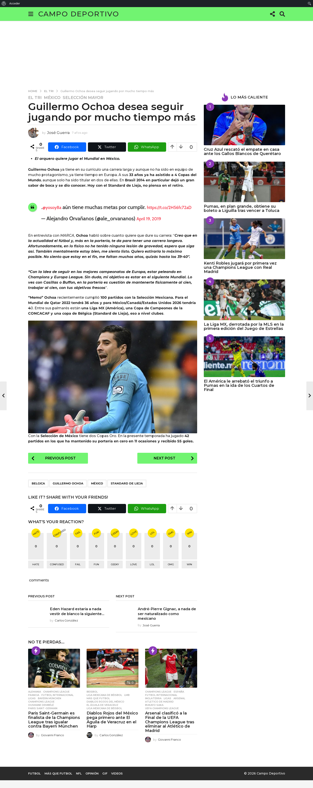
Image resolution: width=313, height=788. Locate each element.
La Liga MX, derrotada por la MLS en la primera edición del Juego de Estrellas (244, 326)
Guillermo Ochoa (68, 491)
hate (35, 572)
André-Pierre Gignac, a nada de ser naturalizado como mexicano (167, 621)
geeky (115, 572)
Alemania (34, 699)
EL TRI (35, 97)
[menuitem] (4, 3)
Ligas (32, 706)
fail (77, 572)
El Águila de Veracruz (102, 712)
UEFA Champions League (162, 716)
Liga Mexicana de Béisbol (104, 702)
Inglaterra (153, 706)
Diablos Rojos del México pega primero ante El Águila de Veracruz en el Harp (112, 727)
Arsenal (179, 706)
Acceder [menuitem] (14, 3)
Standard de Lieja (127, 491)
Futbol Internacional (57, 702)
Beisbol (92, 699)
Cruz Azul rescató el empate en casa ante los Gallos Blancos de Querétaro (242, 151)
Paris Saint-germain (42, 716)
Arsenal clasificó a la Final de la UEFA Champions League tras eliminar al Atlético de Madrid (169, 729)
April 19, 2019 (151, 225)
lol (152, 572)
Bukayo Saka (154, 712)
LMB (127, 702)
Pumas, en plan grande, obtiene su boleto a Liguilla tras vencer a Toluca (241, 208)
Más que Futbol (98, 706)
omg (171, 572)
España (179, 699)
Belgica (38, 491)
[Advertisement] (157, 54)
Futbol (34, 781)
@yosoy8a (54, 207)
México (52, 97)
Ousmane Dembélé (41, 712)
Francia (33, 702)
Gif (104, 781)
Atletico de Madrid (159, 709)
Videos (117, 781)
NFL (79, 781)
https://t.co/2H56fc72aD (68, 214)
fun (96, 572)
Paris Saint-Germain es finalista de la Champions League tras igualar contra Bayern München (54, 727)
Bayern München (49, 706)
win (189, 572)
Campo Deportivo (78, 14)
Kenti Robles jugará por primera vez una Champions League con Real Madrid (240, 267)
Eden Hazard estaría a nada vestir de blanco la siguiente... (78, 621)
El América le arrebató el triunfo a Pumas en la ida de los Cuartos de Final (239, 385)
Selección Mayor (83, 97)
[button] (31, 14)
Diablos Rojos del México (105, 709)
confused (57, 572)
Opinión (92, 781)
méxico (97, 491)
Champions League (56, 699)
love (133, 572)
